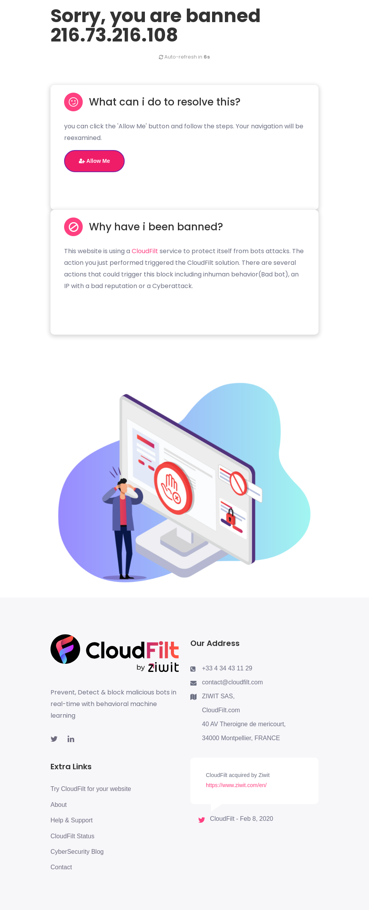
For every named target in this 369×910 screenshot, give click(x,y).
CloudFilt (145, 251)
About (58, 804)
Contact (61, 867)
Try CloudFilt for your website (90, 789)
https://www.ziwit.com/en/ (236, 785)
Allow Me (94, 161)
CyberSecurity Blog (77, 851)
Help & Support (71, 820)
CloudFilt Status (72, 836)
